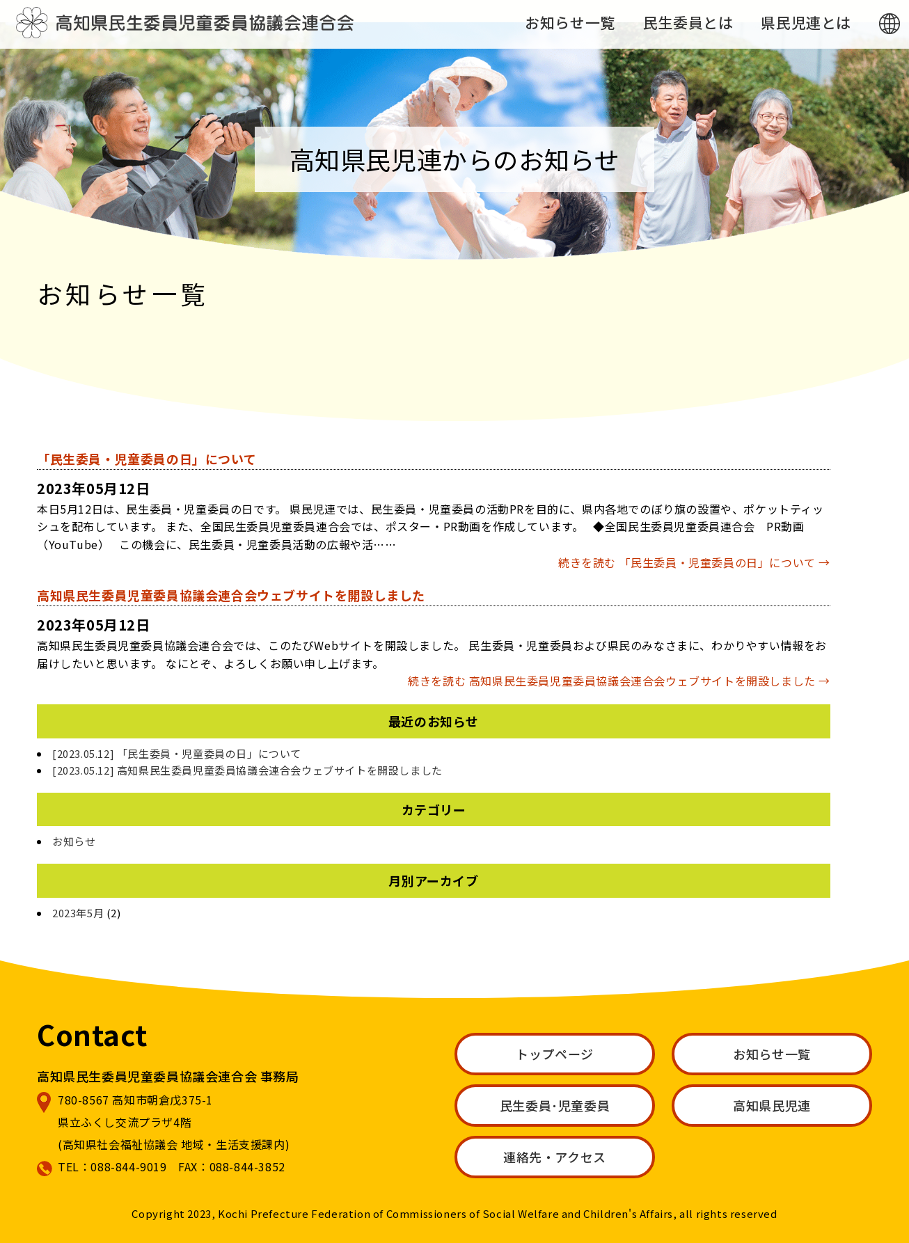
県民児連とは (806, 22)
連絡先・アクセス (554, 1157)
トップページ (555, 1054)
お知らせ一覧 (570, 22)
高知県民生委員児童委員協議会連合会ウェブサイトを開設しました (231, 595)
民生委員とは (688, 22)
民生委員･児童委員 (555, 1105)
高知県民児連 (772, 1105)
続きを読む (694, 562)
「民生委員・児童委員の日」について (146, 459)
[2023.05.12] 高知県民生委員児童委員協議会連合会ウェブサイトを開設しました (247, 770)
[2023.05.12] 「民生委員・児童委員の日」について (176, 753)
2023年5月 (78, 912)
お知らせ (73, 841)
